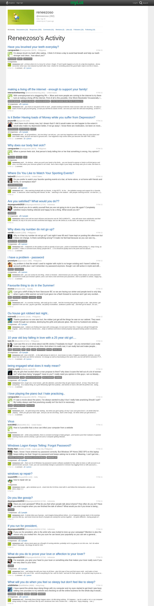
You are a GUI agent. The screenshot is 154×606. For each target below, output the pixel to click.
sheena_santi (14, 369)
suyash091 (13, 477)
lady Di (11, 341)
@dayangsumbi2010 (32, 205)
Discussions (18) (22, 29)
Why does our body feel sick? (26, 145)
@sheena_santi (26, 369)
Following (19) (90, 29)
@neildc (21, 449)
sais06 (11, 233)
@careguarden (25, 50)
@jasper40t (21, 121)
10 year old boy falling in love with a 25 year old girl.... (42, 337)
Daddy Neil (13, 449)
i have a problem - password (26, 257)
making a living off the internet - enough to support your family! (47, 89)
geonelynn (12, 261)
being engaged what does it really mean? (34, 365)
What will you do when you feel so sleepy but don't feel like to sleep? (51, 582)
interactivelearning (16, 93)
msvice (11, 289)
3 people (24, 569)
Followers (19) (78, 29)
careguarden (13, 50)
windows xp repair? (20, 473)
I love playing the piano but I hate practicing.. (36, 393)
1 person (28, 68)
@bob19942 (21, 425)
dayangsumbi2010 (16, 204)
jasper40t (12, 121)
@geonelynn (22, 261)
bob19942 (12, 425)
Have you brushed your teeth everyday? (33, 46)
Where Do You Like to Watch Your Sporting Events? (41, 173)
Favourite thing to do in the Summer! (31, 285)
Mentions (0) (60, 29)
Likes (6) (69, 29)
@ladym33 (20, 176)
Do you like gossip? (20, 497)
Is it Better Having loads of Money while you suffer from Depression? (51, 117)
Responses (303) (36, 29)
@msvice (18, 289)
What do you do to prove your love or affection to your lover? (46, 553)
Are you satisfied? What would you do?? (33, 201)
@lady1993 (18, 341)
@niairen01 (21, 317)
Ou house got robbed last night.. (28, 313)
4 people (25, 352)
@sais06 (17, 233)
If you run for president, (22, 525)
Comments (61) (48, 29)
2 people (25, 132)
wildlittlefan (13, 585)
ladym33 (11, 176)
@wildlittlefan (24, 585)
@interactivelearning (33, 93)
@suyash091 (23, 477)
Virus (11, 421)
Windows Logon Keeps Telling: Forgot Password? (39, 445)
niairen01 (12, 317)
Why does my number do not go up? (31, 229)
